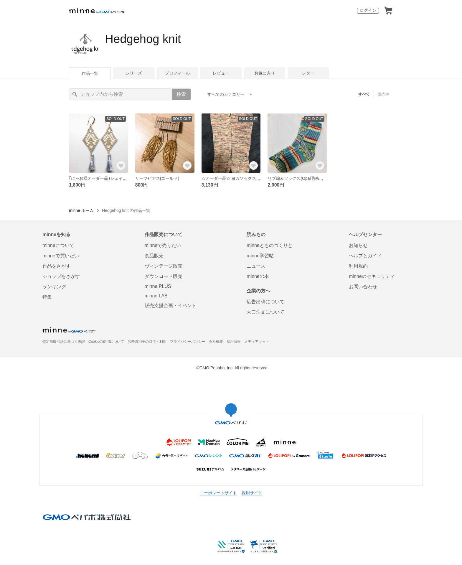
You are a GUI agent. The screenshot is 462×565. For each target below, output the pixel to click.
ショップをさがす (61, 276)
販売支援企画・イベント (171, 305)
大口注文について (265, 311)
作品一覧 (90, 73)
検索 (181, 94)
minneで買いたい (60, 255)
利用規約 (358, 266)
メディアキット (256, 342)
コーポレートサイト (218, 492)
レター (308, 73)
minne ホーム (81, 210)
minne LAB (156, 295)
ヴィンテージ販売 (163, 266)
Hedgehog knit (143, 38)
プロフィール (177, 73)
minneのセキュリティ (372, 276)
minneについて (58, 245)
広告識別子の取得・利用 (147, 342)
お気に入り (264, 73)
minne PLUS (158, 286)
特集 (47, 296)
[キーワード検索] (120, 94)
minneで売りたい (163, 245)
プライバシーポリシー (187, 342)
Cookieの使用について (106, 342)
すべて (364, 94)
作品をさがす (56, 266)
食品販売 (154, 255)
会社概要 (216, 342)
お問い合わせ (363, 286)
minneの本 (258, 276)
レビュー (221, 73)
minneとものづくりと (270, 245)
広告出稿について (265, 301)
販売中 (383, 94)
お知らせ (358, 245)
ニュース (256, 266)
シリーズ (134, 73)
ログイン (368, 10)
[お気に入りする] (121, 165)
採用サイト (252, 492)
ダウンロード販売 (163, 276)
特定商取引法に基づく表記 (63, 342)
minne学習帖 (260, 255)
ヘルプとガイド (365, 255)
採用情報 (234, 342)
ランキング (54, 286)
